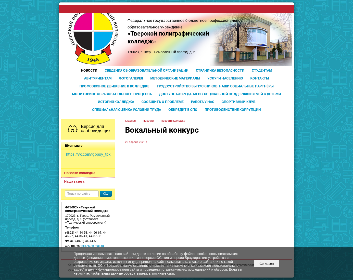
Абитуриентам (98, 78)
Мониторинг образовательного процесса (112, 94)
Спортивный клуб (238, 102)
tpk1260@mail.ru (92, 246)
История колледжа (116, 102)
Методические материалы (175, 78)
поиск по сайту (94, 9)
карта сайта (117, 9)
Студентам (262, 70)
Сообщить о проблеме (162, 102)
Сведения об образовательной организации (147, 70)
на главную (72, 9)
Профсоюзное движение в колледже (114, 86)
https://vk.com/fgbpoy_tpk (88, 154)
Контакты (259, 78)
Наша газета (74, 181)
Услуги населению (225, 78)
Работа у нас (202, 102)
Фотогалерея (131, 78)
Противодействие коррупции (233, 110)
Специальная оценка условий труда (126, 110)
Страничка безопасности (220, 70)
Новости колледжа (79, 173)
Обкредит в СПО (182, 110)
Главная (130, 120)
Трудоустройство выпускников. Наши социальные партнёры (215, 86)
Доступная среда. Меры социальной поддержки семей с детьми (220, 94)
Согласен (267, 264)
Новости (89, 70)
